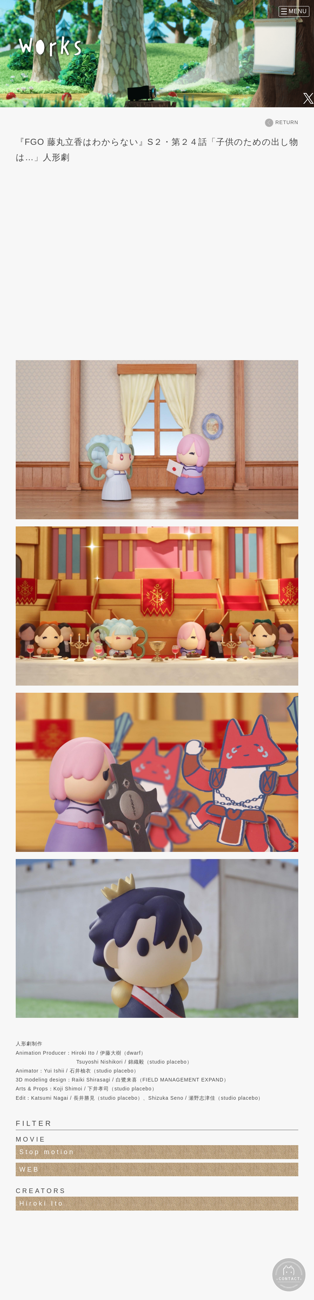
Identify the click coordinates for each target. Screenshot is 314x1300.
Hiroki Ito (41, 1203)
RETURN (281, 122)
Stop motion (47, 1152)
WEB (29, 1169)
